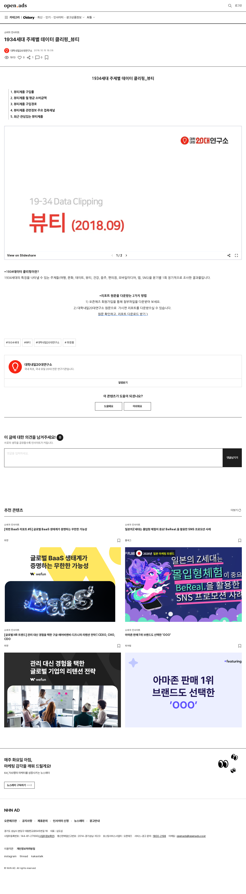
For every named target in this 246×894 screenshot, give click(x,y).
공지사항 (27, 821)
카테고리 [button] (12, 17)
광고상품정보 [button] (73, 17)
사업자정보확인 (46, 836)
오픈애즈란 (10, 821)
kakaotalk (37, 856)
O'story (28, 17)
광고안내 (95, 821)
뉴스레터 (79, 821)
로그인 (238, 5)
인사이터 (58, 17)
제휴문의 (43, 821)
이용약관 (8, 848)
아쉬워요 (137, 406)
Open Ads (15, 5)
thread (24, 856)
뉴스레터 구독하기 (19, 785)
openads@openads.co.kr (191, 836)
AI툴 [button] (89, 17)
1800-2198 (159, 836)
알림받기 (123, 382)
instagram (10, 856)
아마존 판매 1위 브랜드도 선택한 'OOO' (148, 634)
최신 (39, 17)
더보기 (236, 510)
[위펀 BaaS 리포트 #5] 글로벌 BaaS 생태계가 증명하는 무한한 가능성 (45, 529)
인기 (48, 17)
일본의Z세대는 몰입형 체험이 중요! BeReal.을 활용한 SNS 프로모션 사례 (168, 529)
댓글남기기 (232, 457)
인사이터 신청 (61, 821)
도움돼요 (108, 406)
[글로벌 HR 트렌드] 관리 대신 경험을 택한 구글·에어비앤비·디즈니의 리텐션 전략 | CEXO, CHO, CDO (59, 637)
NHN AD (12, 810)
